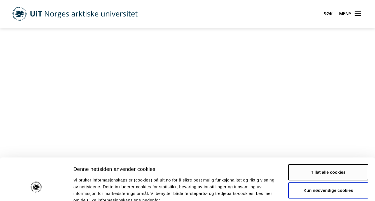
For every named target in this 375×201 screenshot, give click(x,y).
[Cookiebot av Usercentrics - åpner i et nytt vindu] (36, 190)
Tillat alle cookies (328, 139)
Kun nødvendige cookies (328, 157)
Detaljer (298, 190)
